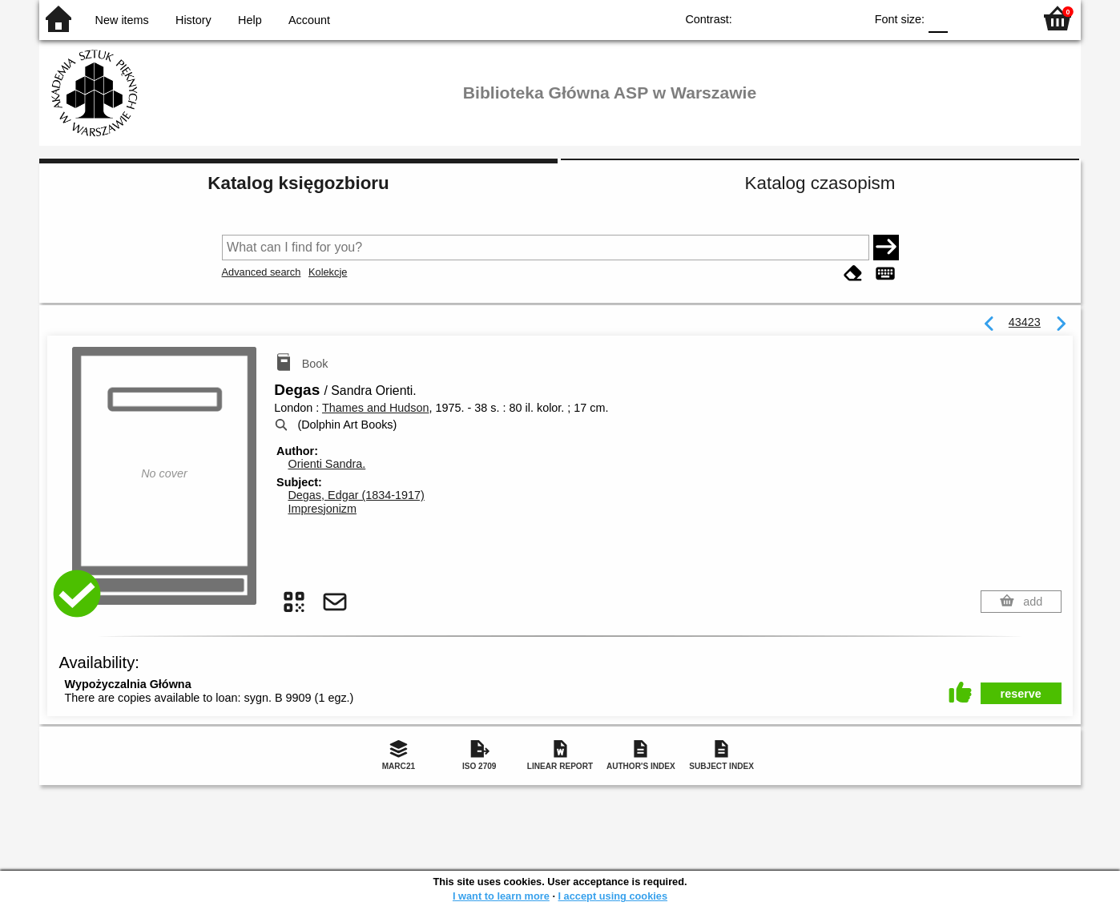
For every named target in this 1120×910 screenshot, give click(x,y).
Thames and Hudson (375, 407)
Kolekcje (327, 272)
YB (815, 18)
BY (847, 18)
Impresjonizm (322, 508)
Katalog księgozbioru (298, 183)
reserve (1021, 693)
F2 (1002, 18)
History (193, 20)
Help (250, 20)
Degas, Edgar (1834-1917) (356, 495)
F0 (937, 18)
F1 (965, 18)
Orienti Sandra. (326, 463)
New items (122, 20)
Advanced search (261, 272)
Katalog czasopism (820, 183)
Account (309, 20)
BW (782, 18)
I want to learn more (501, 896)
